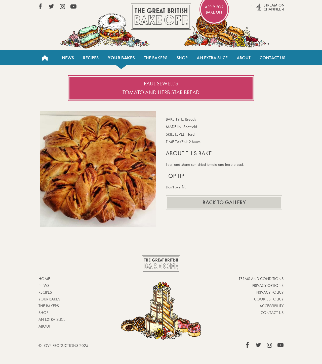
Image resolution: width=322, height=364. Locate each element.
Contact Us (272, 58)
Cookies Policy (269, 299)
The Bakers (155, 58)
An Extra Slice (212, 58)
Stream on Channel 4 (260, 10)
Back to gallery (224, 202)
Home (44, 57)
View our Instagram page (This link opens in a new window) (62, 7)
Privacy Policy (270, 292)
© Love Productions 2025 (63, 345)
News (68, 58)
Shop (182, 58)
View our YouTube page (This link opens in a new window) (73, 7)
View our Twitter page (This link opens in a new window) (51, 7)
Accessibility (272, 305)
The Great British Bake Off (161, 17)
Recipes (91, 58)
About (244, 58)
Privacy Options (268, 285)
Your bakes (121, 58)
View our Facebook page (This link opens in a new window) (40, 7)
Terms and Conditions (261, 278)
